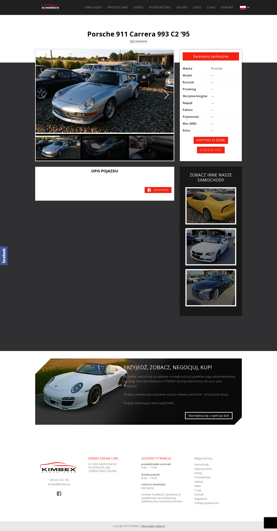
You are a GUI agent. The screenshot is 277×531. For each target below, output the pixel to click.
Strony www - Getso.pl (153, 526)
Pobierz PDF (211, 150)
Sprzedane (138, 41)
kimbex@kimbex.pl (59, 484)
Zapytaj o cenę (210, 140)
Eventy (138, 7)
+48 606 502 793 (59, 480)
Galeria (181, 7)
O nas (211, 7)
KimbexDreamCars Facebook (3, 255)
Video (197, 7)
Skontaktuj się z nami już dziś (208, 416)
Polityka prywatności (206, 503)
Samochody (93, 7)
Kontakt (227, 7)
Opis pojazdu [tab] (104, 170)
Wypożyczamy (118, 7)
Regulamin (200, 498)
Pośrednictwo (160, 7)
